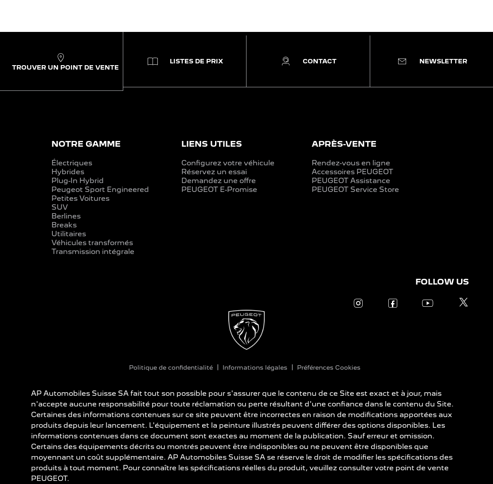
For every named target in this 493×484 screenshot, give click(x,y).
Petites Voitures (80, 198)
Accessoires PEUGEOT (352, 172)
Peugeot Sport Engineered (100, 189)
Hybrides (67, 172)
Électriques (71, 163)
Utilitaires (68, 234)
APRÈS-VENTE (344, 143)
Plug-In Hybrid (77, 180)
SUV (59, 207)
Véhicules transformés (92, 242)
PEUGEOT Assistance (351, 180)
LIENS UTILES (211, 143)
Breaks (64, 225)
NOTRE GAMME (86, 143)
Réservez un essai (214, 172)
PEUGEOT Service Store (355, 189)
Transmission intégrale (92, 251)
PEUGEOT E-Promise (219, 189)
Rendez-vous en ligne (351, 163)
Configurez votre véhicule (227, 163)
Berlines (66, 216)
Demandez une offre (218, 180)
